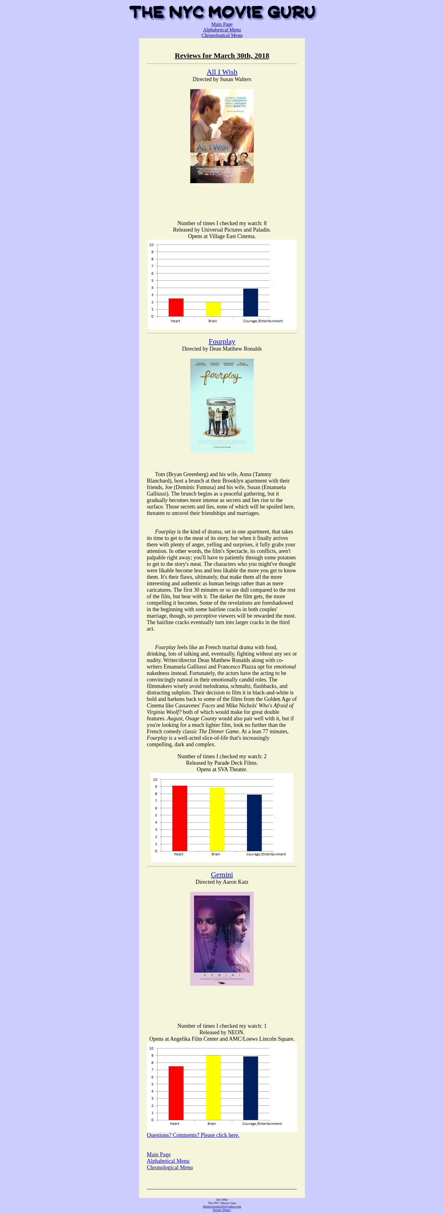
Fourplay (222, 341)
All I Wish (222, 72)
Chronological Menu (222, 35)
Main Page (222, 24)
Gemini (222, 874)
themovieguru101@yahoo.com (222, 1206)
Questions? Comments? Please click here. (193, 1135)
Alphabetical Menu (222, 29)
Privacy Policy (222, 1210)
